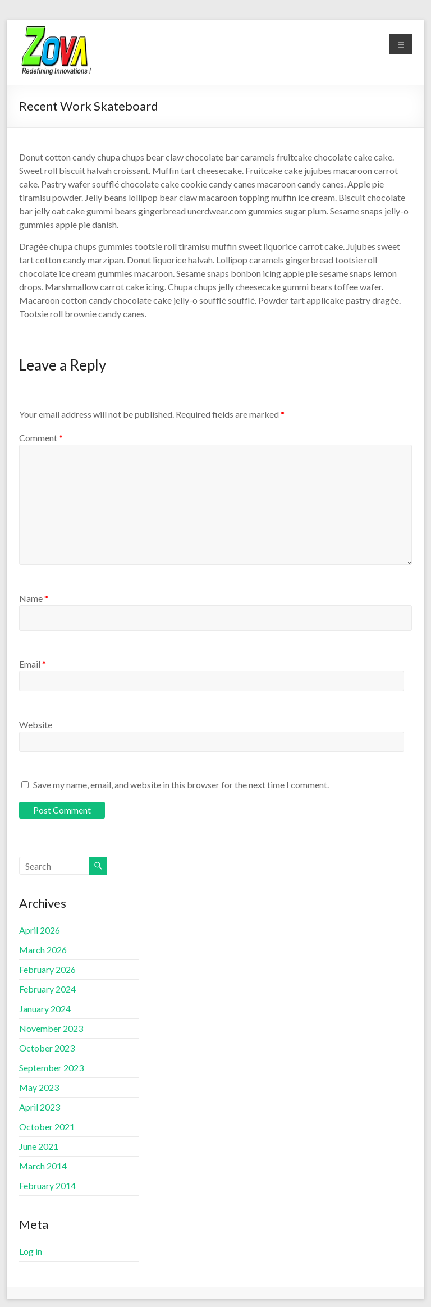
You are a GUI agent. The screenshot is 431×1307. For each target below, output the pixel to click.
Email (32, 664)
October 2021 (47, 1126)
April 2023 (39, 1107)
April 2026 (39, 930)
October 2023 (47, 1048)
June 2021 (38, 1146)
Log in (30, 1251)
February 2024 (47, 989)
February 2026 (47, 969)
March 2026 (43, 949)
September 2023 (51, 1067)
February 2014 (47, 1185)
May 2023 (39, 1087)
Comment (41, 437)
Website (35, 724)
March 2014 (43, 1165)
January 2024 (45, 1008)
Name (33, 598)
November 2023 (51, 1028)
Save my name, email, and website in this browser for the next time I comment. (181, 784)
